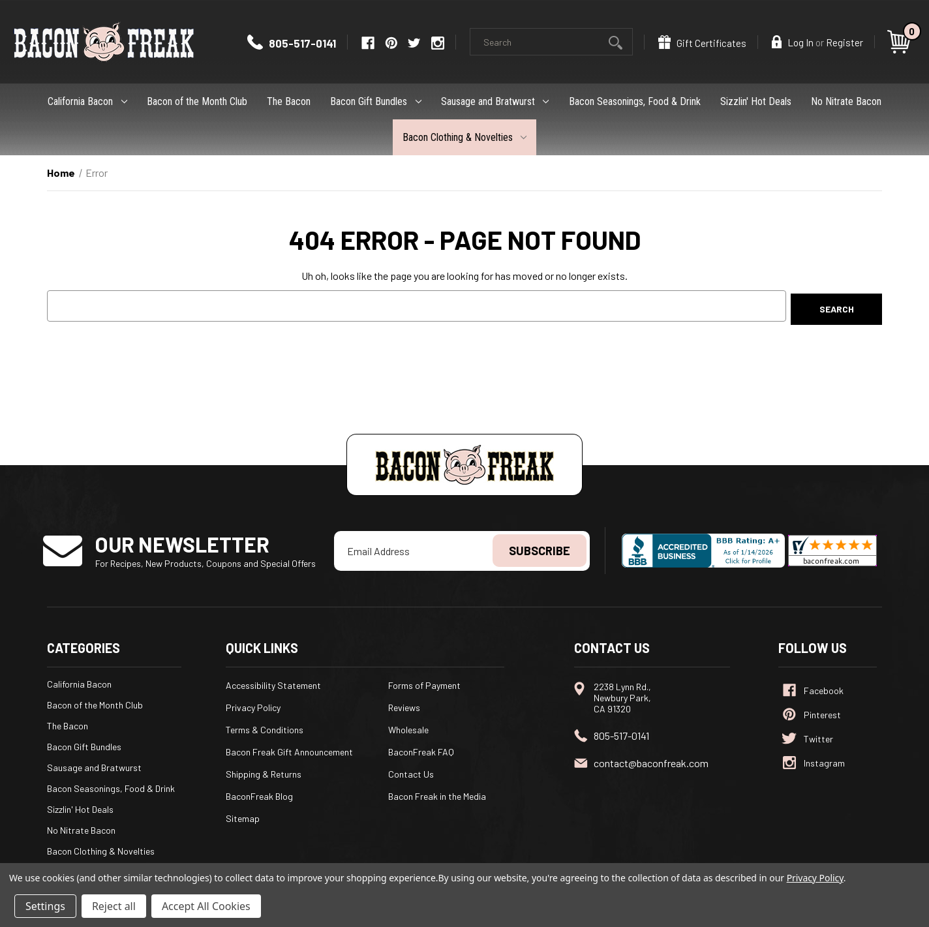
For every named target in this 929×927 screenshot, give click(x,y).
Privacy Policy (253, 707)
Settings (45, 906)
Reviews (404, 707)
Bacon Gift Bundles (375, 101)
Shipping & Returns (263, 774)
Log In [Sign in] (793, 41)
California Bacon (87, 101)
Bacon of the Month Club (197, 101)
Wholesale (408, 729)
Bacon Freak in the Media (437, 796)
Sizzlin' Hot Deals (755, 101)
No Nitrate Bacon (846, 101)
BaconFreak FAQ (421, 751)
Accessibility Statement (273, 685)
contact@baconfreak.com (651, 763)
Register (844, 42)
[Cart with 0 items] (901, 41)
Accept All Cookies (206, 906)
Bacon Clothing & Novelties (465, 137)
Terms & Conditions (264, 729)
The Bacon (289, 101)
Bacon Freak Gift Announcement (289, 751)
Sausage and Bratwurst (495, 101)
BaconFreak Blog (259, 796)
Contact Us (411, 774)
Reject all (114, 906)
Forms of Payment (424, 685)
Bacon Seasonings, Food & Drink (635, 101)
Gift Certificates (702, 42)
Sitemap (243, 818)
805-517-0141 (291, 43)
